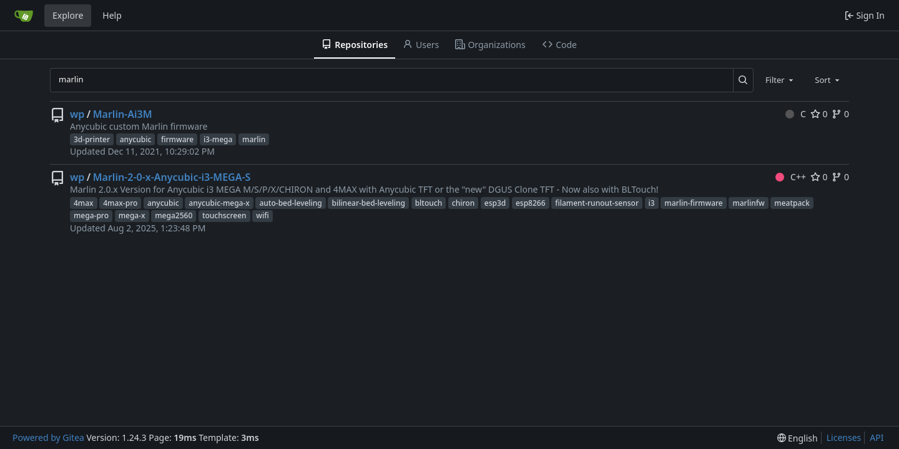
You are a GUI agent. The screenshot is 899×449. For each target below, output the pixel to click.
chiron (463, 203)
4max (84, 203)
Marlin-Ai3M (122, 114)
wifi (262, 215)
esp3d (495, 203)
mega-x (132, 215)
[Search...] (743, 80)
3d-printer (92, 139)
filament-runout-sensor (597, 203)
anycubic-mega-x (219, 203)
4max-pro (120, 203)
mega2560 (173, 215)
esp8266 (531, 203)
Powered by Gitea (48, 437)
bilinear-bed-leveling (368, 203)
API (876, 437)
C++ (790, 177)
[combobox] (780, 80)
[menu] (797, 438)
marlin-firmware (693, 203)
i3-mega (218, 139)
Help (112, 15)
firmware (177, 139)
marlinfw (748, 203)
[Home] (23, 15)
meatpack (792, 203)
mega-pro (91, 215)
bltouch (429, 203)
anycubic (136, 139)
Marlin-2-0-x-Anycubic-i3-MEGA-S (172, 177)
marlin (253, 139)
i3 (652, 203)
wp (77, 114)
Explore (67, 15)
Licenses (844, 437)
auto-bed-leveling (290, 203)
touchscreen (224, 215)
